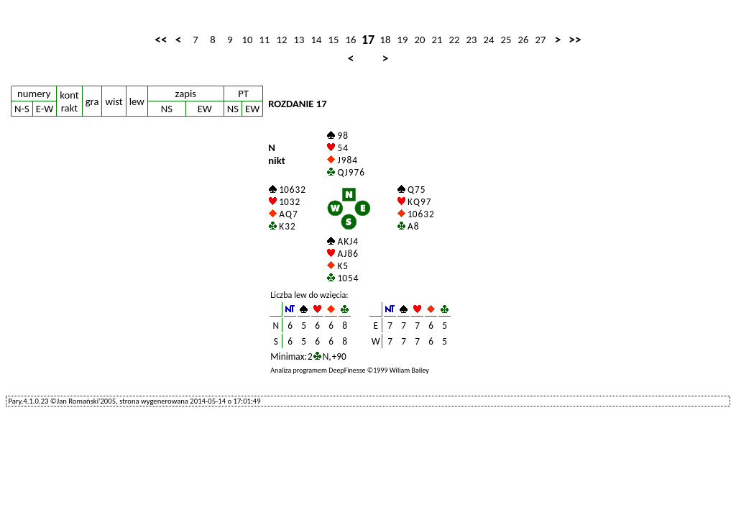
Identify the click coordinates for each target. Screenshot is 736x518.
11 (264, 39)
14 (316, 39)
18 (385, 39)
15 (333, 39)
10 (247, 39)
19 (402, 39)
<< (161, 39)
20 (420, 39)
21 (437, 39)
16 (351, 39)
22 (454, 39)
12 (282, 39)
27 (540, 39)
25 (506, 39)
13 (299, 39)
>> (575, 39)
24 (489, 39)
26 (523, 39)
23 (471, 39)
